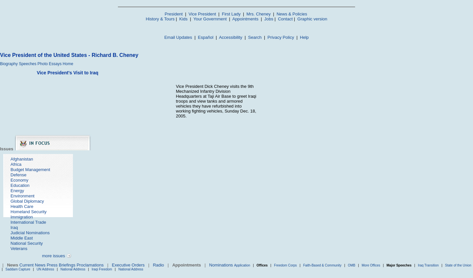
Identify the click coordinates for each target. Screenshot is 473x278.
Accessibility (230, 37)
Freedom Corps (285, 265)
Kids (183, 18)
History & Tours (160, 18)
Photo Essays (49, 64)
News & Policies (292, 14)
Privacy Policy (280, 37)
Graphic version (312, 18)
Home (68, 64)
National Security (27, 243)
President (174, 14)
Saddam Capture (18, 269)
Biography (9, 64)
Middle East (22, 238)
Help (304, 37)
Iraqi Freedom (102, 269)
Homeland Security (29, 211)
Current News (32, 265)
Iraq (14, 227)
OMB (351, 265)
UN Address (45, 269)
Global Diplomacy (27, 201)
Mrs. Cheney (258, 14)
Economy (19, 180)
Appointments (245, 18)
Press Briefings (61, 265)
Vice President (202, 14)
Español (206, 37)
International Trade (28, 222)
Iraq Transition (428, 265)
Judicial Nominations (30, 232)
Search (254, 37)
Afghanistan (22, 159)
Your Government (210, 18)
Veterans (19, 248)
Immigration (22, 217)
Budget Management (30, 169)
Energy (17, 190)
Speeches (27, 64)
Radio (158, 265)
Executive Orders (128, 265)
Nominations (221, 265)
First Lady (231, 14)
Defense (18, 174)
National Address (72, 269)
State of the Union (458, 265)
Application (242, 265)
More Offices (371, 265)
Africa (16, 164)
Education (20, 185)
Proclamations (90, 265)
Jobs (268, 18)
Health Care (22, 206)
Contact (285, 18)
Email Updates (178, 37)
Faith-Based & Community (323, 265)
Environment (22, 195)
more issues (53, 255)
